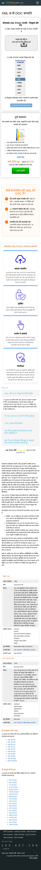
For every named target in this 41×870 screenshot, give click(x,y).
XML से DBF (11, 754)
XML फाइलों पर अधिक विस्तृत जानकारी (24, 650)
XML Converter (8, 837)
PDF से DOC (13, 780)
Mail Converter (31, 831)
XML (19, 76)
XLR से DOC (13, 803)
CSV (19, 89)
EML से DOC (13, 813)
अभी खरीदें (20, 171)
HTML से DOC (13, 789)
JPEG (19, 86)
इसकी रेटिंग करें (20, 452)
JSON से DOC (13, 794)
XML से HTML (12, 758)
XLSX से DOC (13, 787)
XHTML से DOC (14, 792)
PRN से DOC (13, 796)
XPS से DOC (13, 808)
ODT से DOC (13, 801)
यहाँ (31, 380)
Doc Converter (8, 834)
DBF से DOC (13, 806)
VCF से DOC (13, 810)
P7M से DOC (13, 817)
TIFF (19, 93)
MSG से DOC (13, 815)
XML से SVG (11, 742)
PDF (19, 65)
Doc (18, 79)
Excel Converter (31, 834)
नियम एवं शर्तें (20, 853)
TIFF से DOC (13, 799)
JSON (19, 69)
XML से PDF (11, 749)
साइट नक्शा (5, 853)
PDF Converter (8, 831)
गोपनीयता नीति (12, 853)
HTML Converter (19, 834)
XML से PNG (12, 740)
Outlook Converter (20, 831)
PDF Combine (18, 837)
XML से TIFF (11, 751)
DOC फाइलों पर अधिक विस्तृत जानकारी (24, 723)
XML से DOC (13, 782)
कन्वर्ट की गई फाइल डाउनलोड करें (21, 105)
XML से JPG (11, 744)
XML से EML (11, 756)
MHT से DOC (13, 820)
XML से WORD (12, 761)
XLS (18, 72)
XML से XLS (11, 747)
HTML (19, 83)
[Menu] (37, 3)
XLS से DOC (13, 785)
